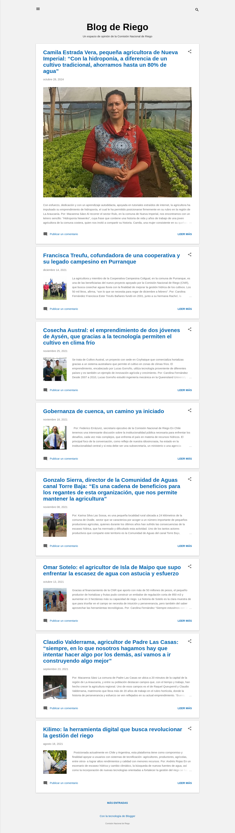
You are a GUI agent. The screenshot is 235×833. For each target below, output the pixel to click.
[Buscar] (197, 10)
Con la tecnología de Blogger (117, 816)
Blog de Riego (117, 27)
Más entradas (117, 802)
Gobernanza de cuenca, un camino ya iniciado (103, 411)
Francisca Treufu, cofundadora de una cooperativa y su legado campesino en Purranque (111, 258)
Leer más (185, 234)
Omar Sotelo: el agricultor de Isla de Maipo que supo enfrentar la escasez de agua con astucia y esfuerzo (112, 570)
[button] (189, 51)
